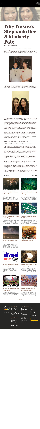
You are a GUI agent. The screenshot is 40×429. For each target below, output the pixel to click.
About (32, 306)
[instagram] (6, 312)
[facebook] (4, 312)
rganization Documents (33, 313)
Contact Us (33, 311)
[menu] (2, 3)
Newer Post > (34, 175)
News (32, 309)
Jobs (31, 308)
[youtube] (8, 312)
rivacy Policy (33, 315)
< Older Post (6, 175)
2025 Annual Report (27, 240)
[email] (9, 312)
